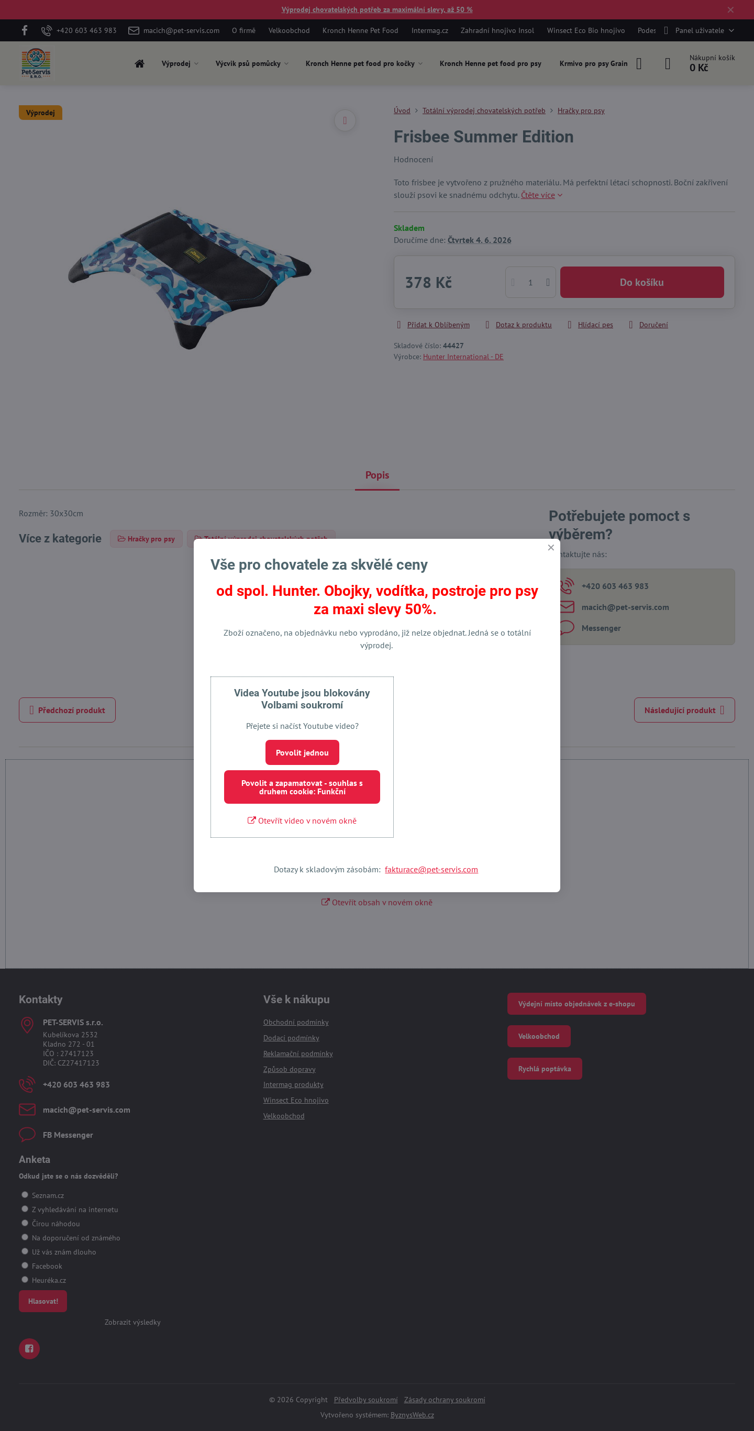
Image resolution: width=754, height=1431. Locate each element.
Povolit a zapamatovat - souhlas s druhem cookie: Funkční (302, 787)
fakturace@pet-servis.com (431, 869)
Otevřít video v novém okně (302, 820)
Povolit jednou (302, 752)
